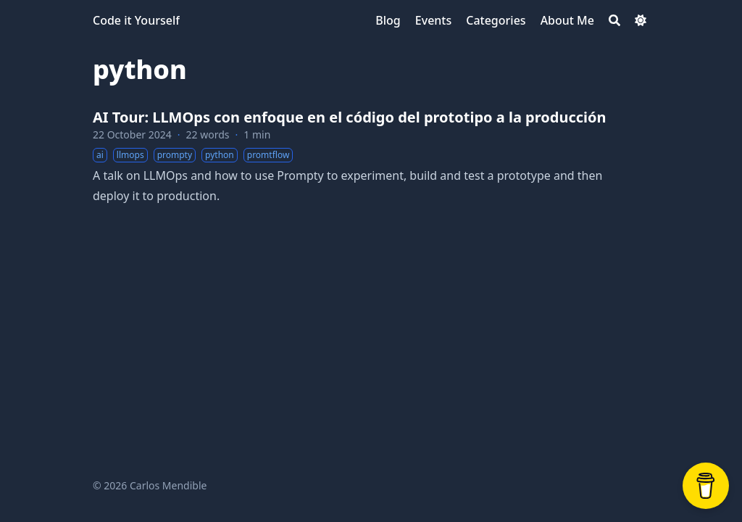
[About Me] (567, 20)
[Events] (433, 20)
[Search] (614, 20)
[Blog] (387, 20)
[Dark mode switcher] (640, 20)
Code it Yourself (136, 20)
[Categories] (495, 20)
